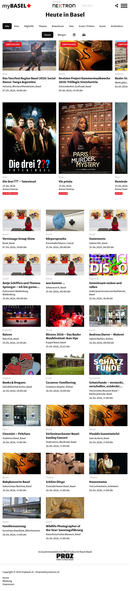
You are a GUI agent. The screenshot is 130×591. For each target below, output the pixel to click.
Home (6, 577)
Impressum (8, 584)
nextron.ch (53, 572)
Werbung (7, 581)
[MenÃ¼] (124, 6)
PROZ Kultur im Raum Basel (77, 551)
